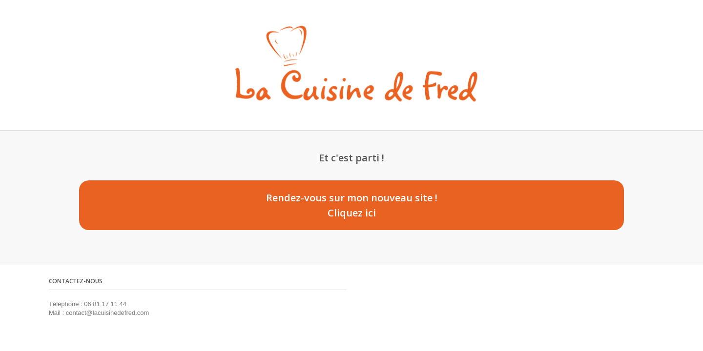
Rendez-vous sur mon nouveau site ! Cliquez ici (351, 205)
